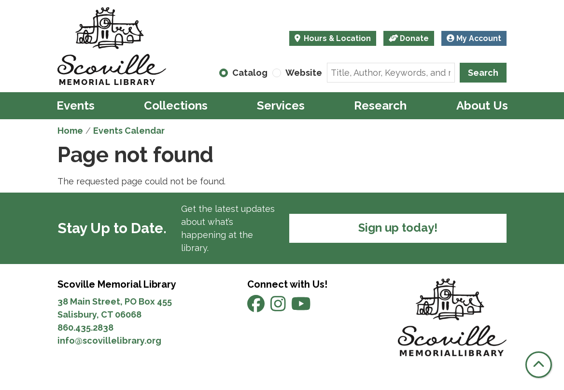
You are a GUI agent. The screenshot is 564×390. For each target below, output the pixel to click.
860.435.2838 (85, 327)
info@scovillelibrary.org (109, 340)
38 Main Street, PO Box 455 (114, 301)
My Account (474, 38)
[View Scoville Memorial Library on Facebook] (257, 307)
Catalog (250, 73)
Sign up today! (397, 228)
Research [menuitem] (380, 105)
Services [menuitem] (281, 105)
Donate (409, 38)
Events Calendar (129, 130)
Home (70, 130)
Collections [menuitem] (176, 105)
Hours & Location (336, 38)
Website (303, 73)
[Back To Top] (538, 364)
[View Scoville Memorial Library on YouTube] (301, 307)
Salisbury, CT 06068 (100, 314)
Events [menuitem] (75, 105)
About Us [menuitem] (482, 105)
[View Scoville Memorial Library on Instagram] (279, 307)
